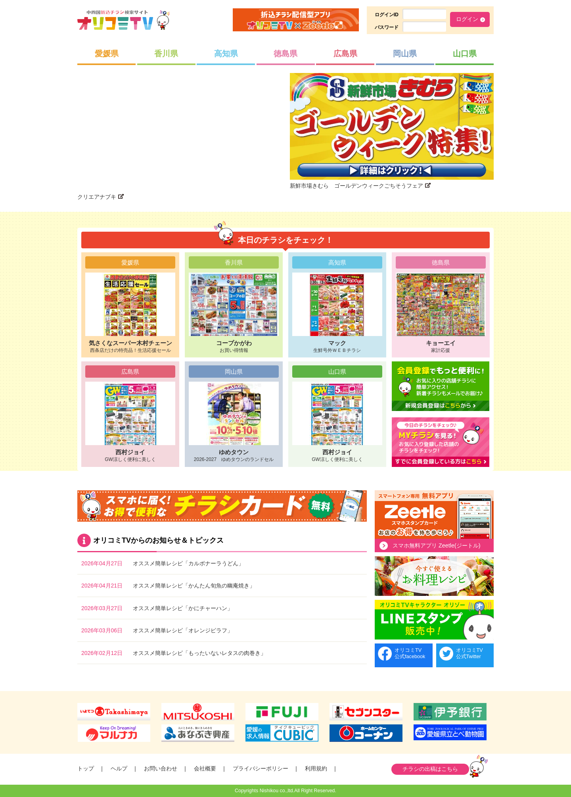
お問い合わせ (160, 768)
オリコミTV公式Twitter (469, 653)
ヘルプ (119, 768)
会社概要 (205, 768)
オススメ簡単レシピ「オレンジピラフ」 (183, 630)
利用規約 (316, 768)
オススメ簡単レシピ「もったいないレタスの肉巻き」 (199, 653)
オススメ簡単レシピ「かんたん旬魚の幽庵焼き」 (194, 585)
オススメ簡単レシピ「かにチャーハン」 (183, 608)
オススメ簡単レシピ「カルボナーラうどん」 (188, 563)
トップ (85, 768)
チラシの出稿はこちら (430, 769)
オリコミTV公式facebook (410, 653)
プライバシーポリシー (260, 768)
